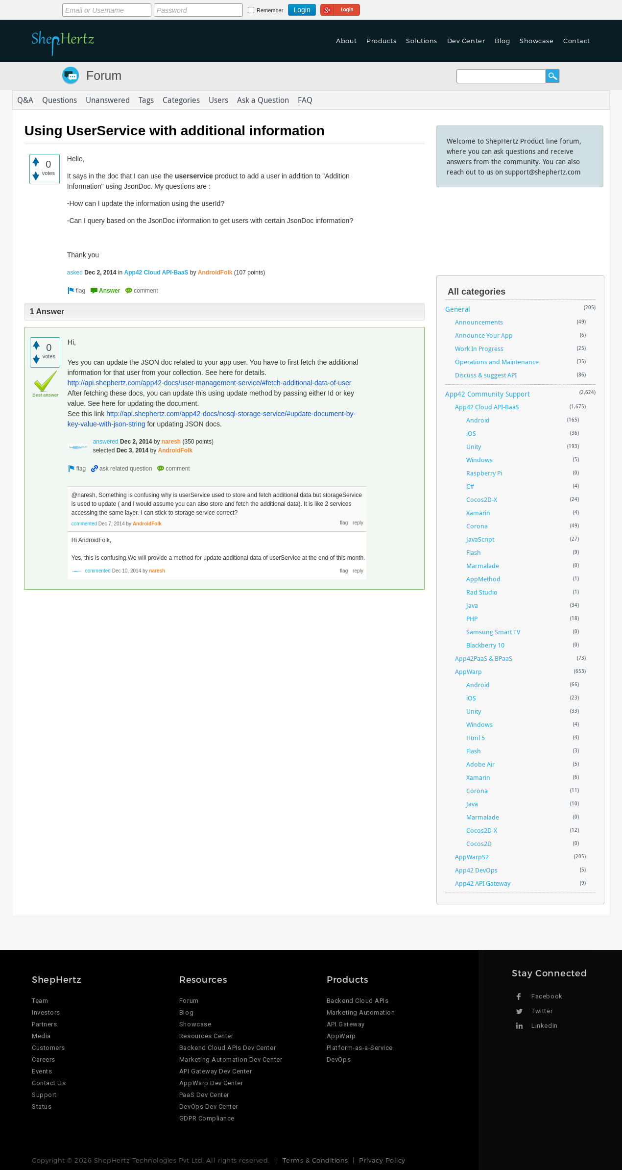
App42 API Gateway (482, 883)
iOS (471, 433)
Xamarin (478, 512)
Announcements (479, 322)
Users (218, 100)
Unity (473, 446)
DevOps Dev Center (208, 1106)
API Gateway (346, 1024)
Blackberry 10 (485, 645)
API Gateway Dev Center (215, 1071)
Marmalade (482, 565)
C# (470, 486)
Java (472, 605)
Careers (43, 1059)
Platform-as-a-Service (360, 1047)
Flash (473, 552)
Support (44, 1094)
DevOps (339, 1059)
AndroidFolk (215, 272)
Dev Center (466, 41)
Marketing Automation (361, 1012)
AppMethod (483, 578)
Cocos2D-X (481, 499)
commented (84, 523)
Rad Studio (482, 592)
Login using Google (340, 8)
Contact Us (49, 1083)
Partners (44, 1024)
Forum (103, 75)
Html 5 (475, 737)
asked (75, 272)
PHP (472, 618)
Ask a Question (263, 100)
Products (381, 41)
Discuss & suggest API (486, 375)
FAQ (305, 100)
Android (478, 420)
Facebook (546, 996)
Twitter (541, 1011)
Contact (576, 41)
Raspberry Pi (484, 473)
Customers (48, 1047)
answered (106, 441)
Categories (181, 100)
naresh (171, 441)
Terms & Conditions (315, 1160)
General (457, 309)
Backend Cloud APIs (357, 1000)
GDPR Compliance (207, 1118)
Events (42, 1071)
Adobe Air (480, 764)
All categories (476, 292)
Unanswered (108, 100)
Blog (502, 41)
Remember (270, 10)
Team (40, 1000)
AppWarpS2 (472, 856)
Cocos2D (479, 843)
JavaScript (480, 539)
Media (41, 1036)
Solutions (421, 41)
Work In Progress (479, 348)
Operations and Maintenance (497, 361)
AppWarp (468, 671)
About (346, 41)
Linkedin (544, 1025)
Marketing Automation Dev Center (230, 1059)
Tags (146, 100)
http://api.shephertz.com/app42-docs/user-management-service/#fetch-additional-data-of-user (210, 383)
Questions (59, 100)
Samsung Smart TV (493, 631)
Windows (479, 459)
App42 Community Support (487, 393)
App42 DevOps (476, 870)
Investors (46, 1012)
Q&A (25, 100)
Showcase (536, 41)
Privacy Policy (382, 1160)
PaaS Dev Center (204, 1094)
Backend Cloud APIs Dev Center (227, 1047)
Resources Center (206, 1036)
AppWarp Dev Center (211, 1083)
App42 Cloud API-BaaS (156, 272)
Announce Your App (484, 335)
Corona (477, 526)
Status (41, 1106)
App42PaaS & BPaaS (483, 658)
